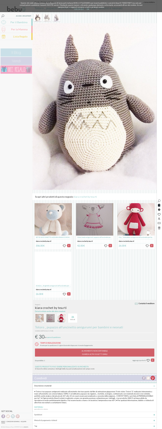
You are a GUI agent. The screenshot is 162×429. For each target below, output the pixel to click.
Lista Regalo (20, 36)
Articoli (72, 317)
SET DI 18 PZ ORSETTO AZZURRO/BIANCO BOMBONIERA (56, 237)
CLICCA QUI (79, 9)
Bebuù (3, 421)
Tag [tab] (94, 426)
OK (88, 9)
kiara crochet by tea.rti (85, 196)
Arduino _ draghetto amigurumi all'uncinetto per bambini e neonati (59, 286)
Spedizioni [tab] (94, 415)
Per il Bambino (19, 22)
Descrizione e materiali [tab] (94, 386)
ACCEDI (18, 16)
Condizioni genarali (13, 421)
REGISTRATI (27, 16)
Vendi (3, 423)
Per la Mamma (19, 29)
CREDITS (26, 427)
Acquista (23, 421)
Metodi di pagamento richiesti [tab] (94, 420)
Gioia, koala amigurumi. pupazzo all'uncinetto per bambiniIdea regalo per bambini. (105, 237)
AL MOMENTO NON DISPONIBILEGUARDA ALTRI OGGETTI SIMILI (95, 352)
